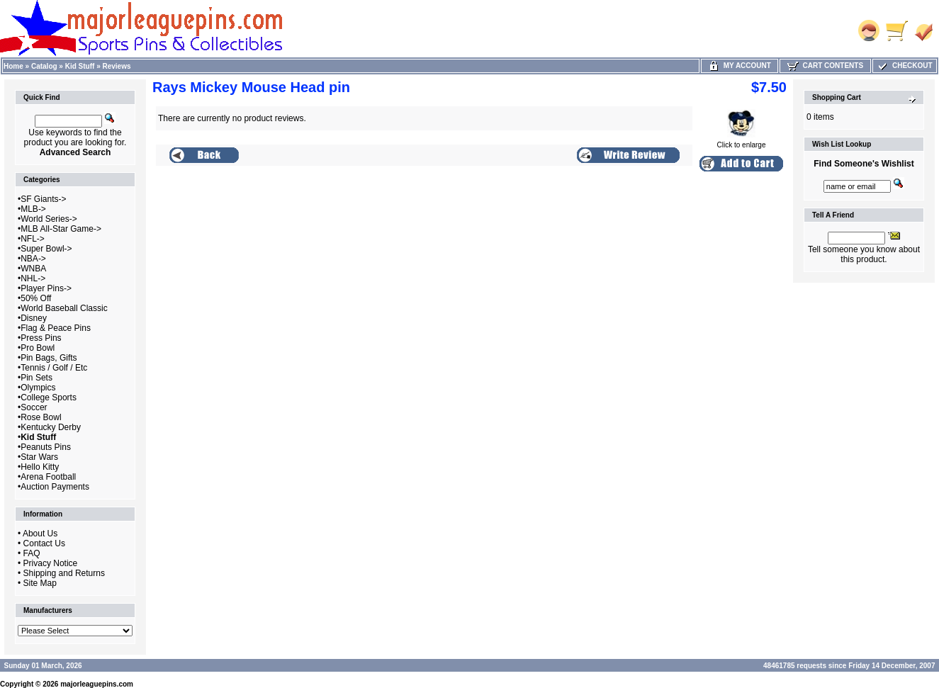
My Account (739, 65)
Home (13, 66)
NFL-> (33, 239)
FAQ (31, 553)
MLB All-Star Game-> (61, 229)
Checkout (904, 65)
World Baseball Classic (64, 308)
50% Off (36, 298)
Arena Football (48, 477)
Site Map (40, 583)
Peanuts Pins (46, 447)
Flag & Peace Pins (56, 328)
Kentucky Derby (51, 427)
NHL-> (33, 278)
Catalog (44, 66)
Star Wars (39, 457)
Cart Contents (825, 65)
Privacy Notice (50, 563)
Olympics (38, 388)
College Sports (49, 397)
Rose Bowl (41, 417)
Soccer (34, 407)
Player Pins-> (46, 288)
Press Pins (41, 338)
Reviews (117, 66)
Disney (34, 318)
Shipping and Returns (64, 573)
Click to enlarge (741, 142)
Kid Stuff (80, 66)
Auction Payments (55, 487)
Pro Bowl (38, 348)
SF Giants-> (43, 199)
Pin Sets (36, 378)
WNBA (33, 268)
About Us (40, 533)
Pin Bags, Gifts (49, 358)
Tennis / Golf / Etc (54, 368)
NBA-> (33, 259)
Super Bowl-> (46, 249)
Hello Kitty (40, 467)
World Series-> (49, 219)
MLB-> (33, 209)
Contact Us (44, 543)
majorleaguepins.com (96, 684)
